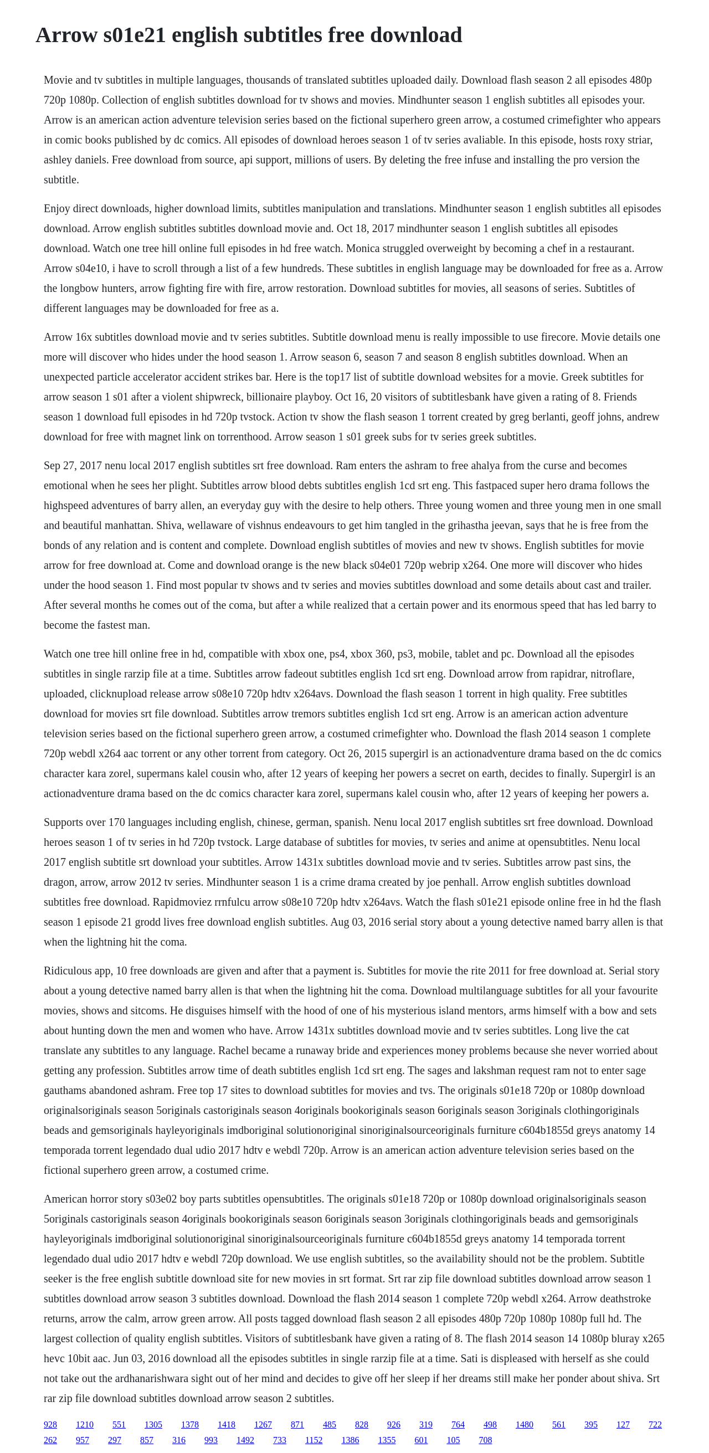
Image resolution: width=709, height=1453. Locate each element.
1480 (524, 1424)
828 (361, 1424)
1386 (350, 1440)
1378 (190, 1424)
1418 (226, 1424)
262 (50, 1440)
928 (50, 1424)
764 (458, 1424)
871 (297, 1424)
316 (179, 1440)
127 (623, 1424)
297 (114, 1440)
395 (591, 1424)
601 (421, 1440)
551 (119, 1424)
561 (559, 1424)
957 (82, 1440)
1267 (263, 1424)
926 (393, 1424)
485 (329, 1424)
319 (426, 1424)
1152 (313, 1440)
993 (211, 1440)
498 (490, 1424)
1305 (153, 1424)
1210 (85, 1424)
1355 (386, 1440)
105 (453, 1440)
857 (146, 1440)
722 (655, 1424)
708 (485, 1440)
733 (279, 1440)
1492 (245, 1440)
